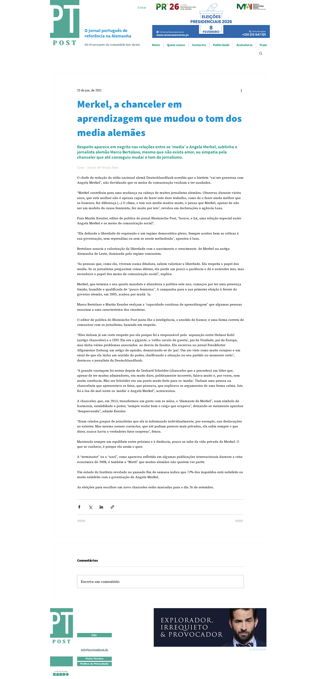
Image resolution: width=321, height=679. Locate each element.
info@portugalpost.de (94, 649)
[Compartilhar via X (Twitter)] (90, 507)
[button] (261, 53)
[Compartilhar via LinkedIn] (101, 507)
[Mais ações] (241, 90)
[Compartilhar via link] (112, 507)
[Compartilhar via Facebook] (79, 507)
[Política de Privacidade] (94, 664)
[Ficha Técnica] (94, 659)
